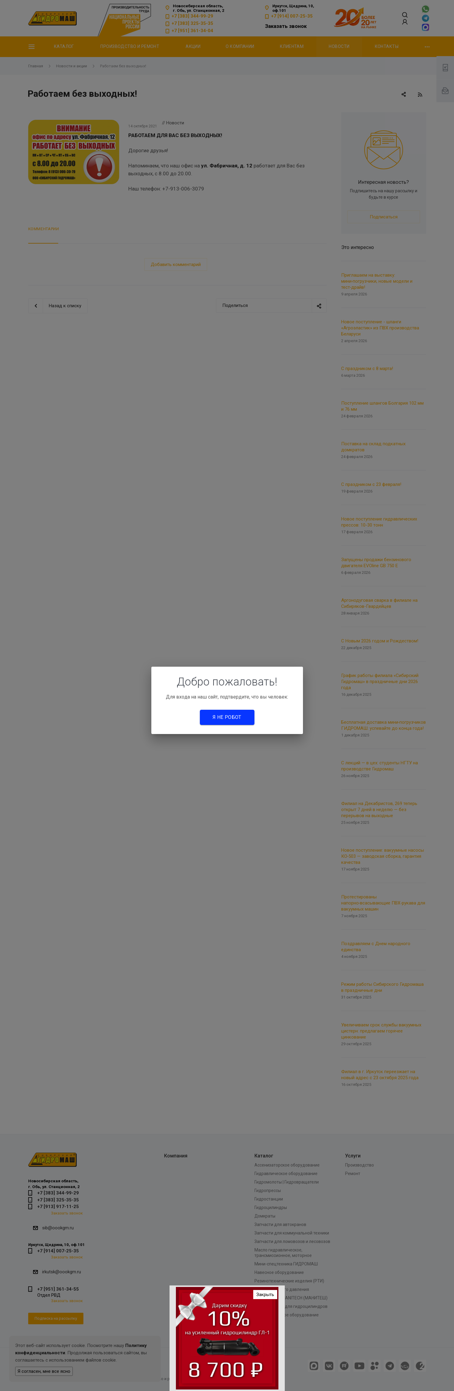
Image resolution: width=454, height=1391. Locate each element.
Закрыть (265, 1294)
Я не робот (227, 717)
